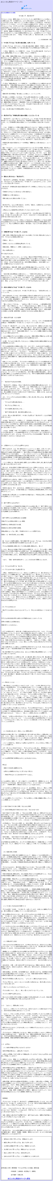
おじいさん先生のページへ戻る (19, 1178)
